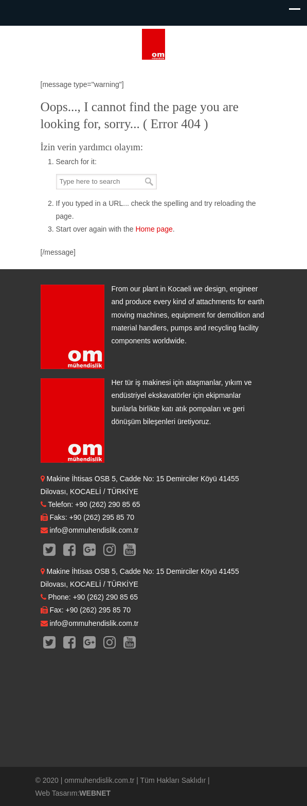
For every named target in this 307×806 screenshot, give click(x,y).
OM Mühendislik (154, 44)
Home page (153, 229)
